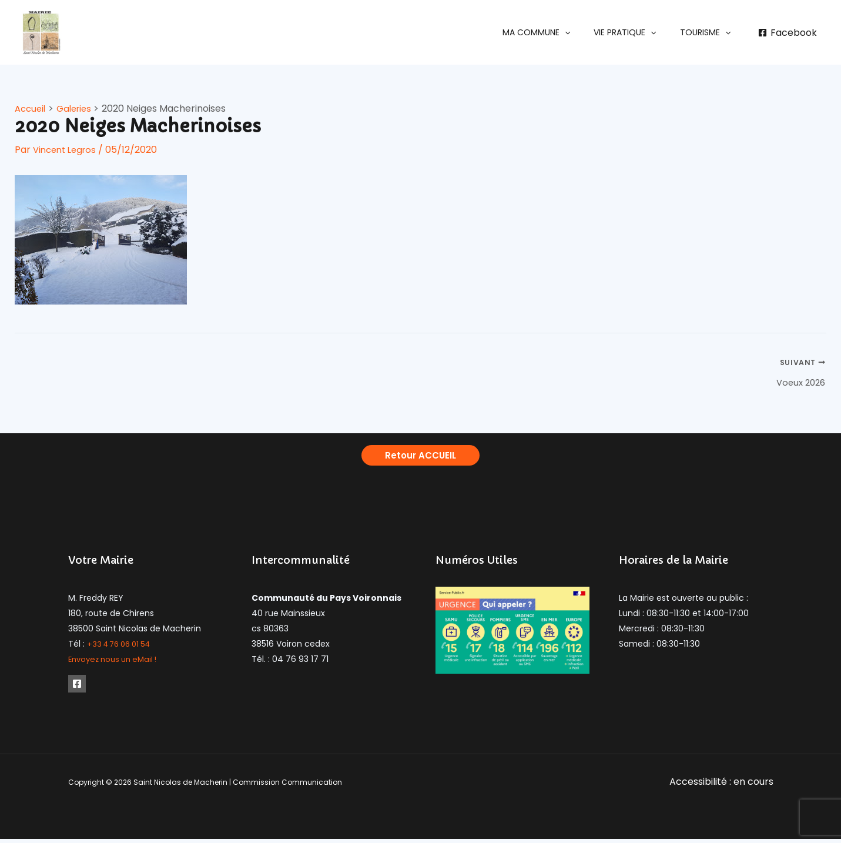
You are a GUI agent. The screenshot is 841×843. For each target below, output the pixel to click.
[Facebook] (787, 33)
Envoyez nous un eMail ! (116, 662)
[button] (554, 32)
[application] (582, 32)
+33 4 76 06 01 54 (123, 647)
